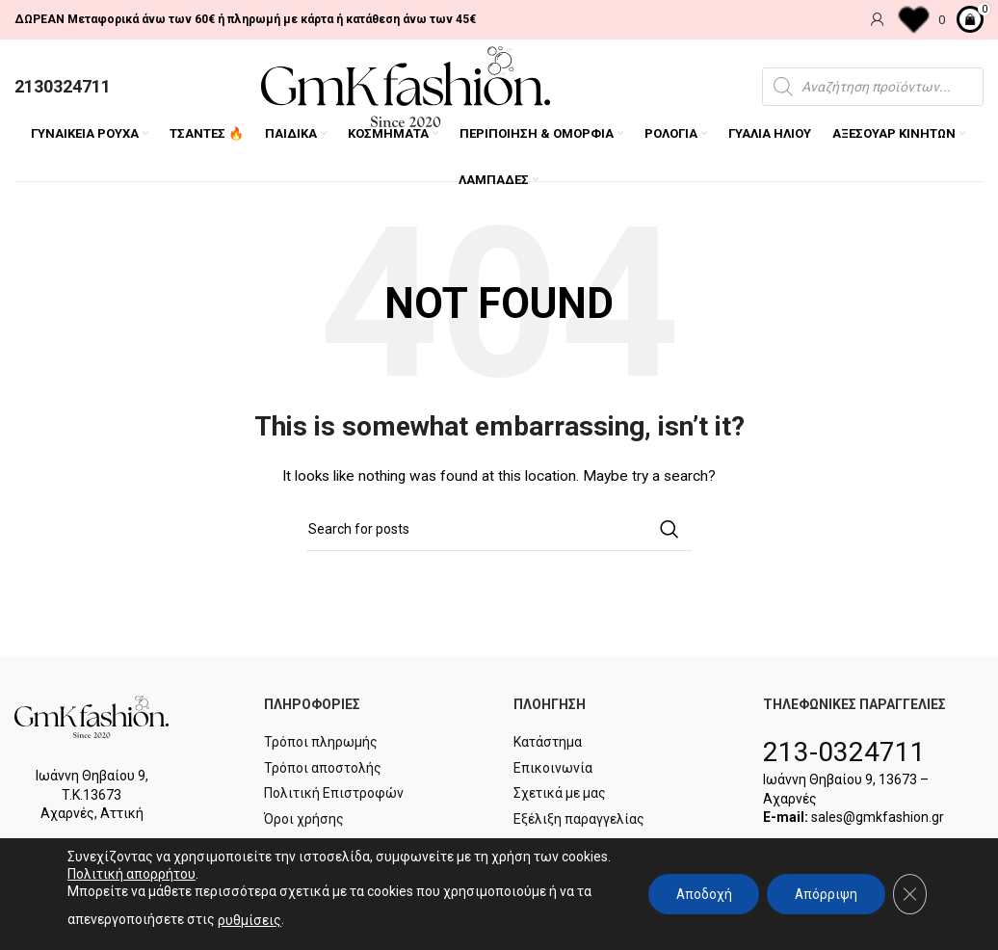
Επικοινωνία (552, 770)
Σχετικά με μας (559, 796)
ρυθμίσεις (249, 920)
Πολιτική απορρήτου (183, 874)
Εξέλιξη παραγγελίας (578, 821)
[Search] (499, 532)
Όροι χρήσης (304, 821)
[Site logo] (405, 86)
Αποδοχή (698, 894)
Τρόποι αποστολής (322, 770)
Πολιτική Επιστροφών (334, 796)
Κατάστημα (547, 744)
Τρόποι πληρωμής (321, 744)
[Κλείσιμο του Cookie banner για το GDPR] (909, 894)
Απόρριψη (823, 894)
